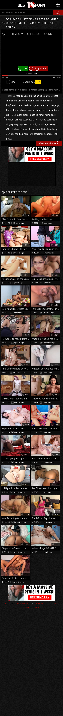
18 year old (25, 129)
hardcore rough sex (37, 110)
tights (37, 124)
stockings (38, 133)
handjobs (11, 110)
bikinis (36, 100)
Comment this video (50, 143)
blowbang (52, 129)
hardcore (28, 133)
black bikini (46, 100)
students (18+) (30, 119)
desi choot (29, 105)
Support (40, 603)
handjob (19, 133)
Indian (15, 129)
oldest (26, 114)
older (19, 114)
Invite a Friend (22, 603)
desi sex (50, 105)
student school (14, 119)
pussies (34, 114)
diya (57, 105)
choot (20, 105)
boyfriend (11, 105)
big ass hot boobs (23, 100)
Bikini (43, 129)
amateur (36, 129)
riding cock (50, 114)
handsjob (21, 110)
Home (6, 603)
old (14, 114)
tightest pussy (26, 124)
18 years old (46, 95)
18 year (16, 95)
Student (48, 133)
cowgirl (10, 133)
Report (43, 68)
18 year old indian (30, 95)
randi (41, 114)
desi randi (40, 105)
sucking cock (45, 119)
